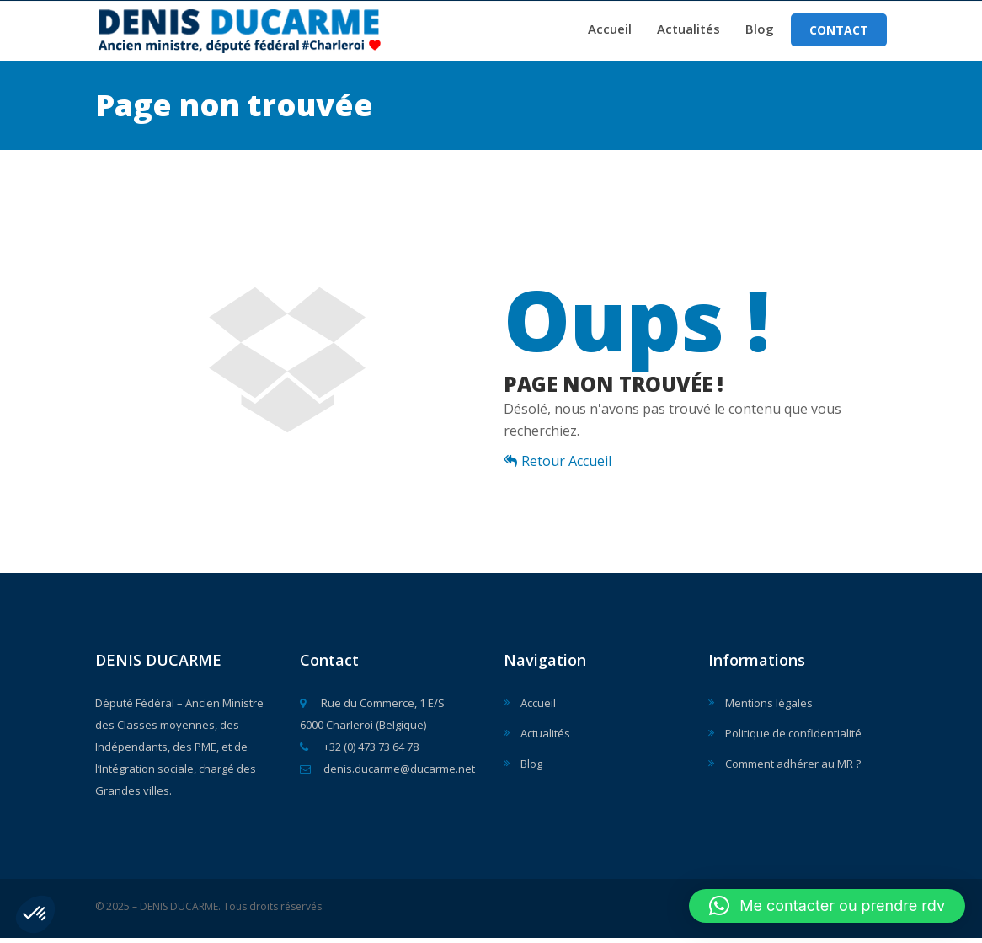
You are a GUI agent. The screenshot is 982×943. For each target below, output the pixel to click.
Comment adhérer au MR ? (793, 768)
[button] (35, 914)
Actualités (688, 31)
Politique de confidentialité (793, 738)
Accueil (610, 31)
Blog (759, 31)
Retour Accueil (557, 466)
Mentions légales (769, 707)
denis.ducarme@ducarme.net (387, 773)
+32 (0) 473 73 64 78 (359, 751)
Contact (838, 32)
